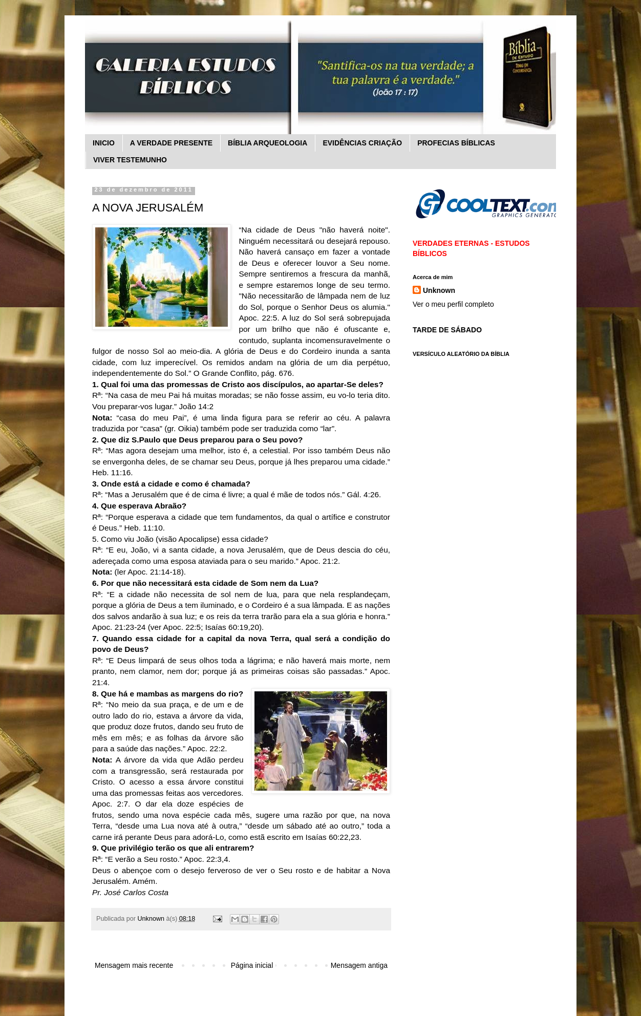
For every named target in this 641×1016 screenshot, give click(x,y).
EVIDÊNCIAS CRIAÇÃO (362, 143)
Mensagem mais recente (134, 965)
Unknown (439, 290)
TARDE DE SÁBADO (447, 330)
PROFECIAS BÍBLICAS (456, 143)
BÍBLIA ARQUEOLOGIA (267, 143)
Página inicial (252, 965)
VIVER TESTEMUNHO (130, 160)
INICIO (104, 143)
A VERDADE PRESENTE (171, 143)
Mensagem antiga (359, 965)
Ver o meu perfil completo (453, 304)
